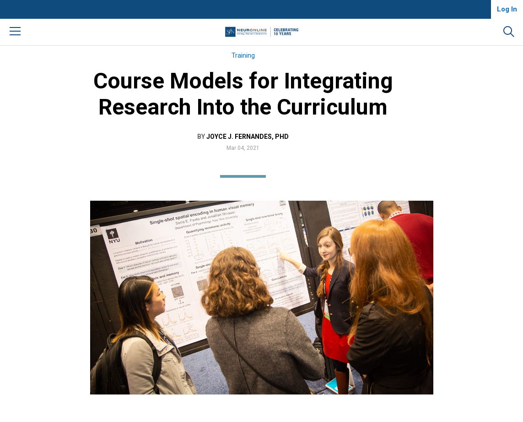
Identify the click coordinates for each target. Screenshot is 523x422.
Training (243, 55)
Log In (507, 9)
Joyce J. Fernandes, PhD (247, 136)
